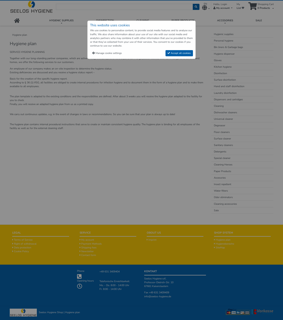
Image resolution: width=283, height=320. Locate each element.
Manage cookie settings (107, 53)
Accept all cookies (179, 53)
